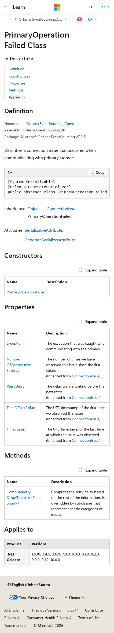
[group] (57, 187)
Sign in (104, 6)
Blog (71, 610)
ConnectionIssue (62, 208)
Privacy (10, 617)
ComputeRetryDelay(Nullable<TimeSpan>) (24, 497)
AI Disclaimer (15, 610)
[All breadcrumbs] (9, 19)
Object (33, 208)
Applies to (17, 97)
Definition (16, 68)
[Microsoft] (57, 7)
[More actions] (105, 19)
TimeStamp (16, 429)
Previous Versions (46, 610)
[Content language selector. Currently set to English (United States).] (28, 584)
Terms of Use (89, 617)
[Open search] (91, 7)
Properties (17, 83)
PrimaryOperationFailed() (27, 292)
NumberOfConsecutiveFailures (19, 364)
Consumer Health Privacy (47, 617)
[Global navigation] (5, 7)
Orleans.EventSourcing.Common (41, 19)
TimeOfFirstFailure (21, 407)
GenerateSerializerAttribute (50, 239)
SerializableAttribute (43, 230)
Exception (15, 343)
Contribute (94, 610)
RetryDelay (15, 386)
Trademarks (13, 625)
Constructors (19, 76)
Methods (16, 90)
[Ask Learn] (80, 19)
